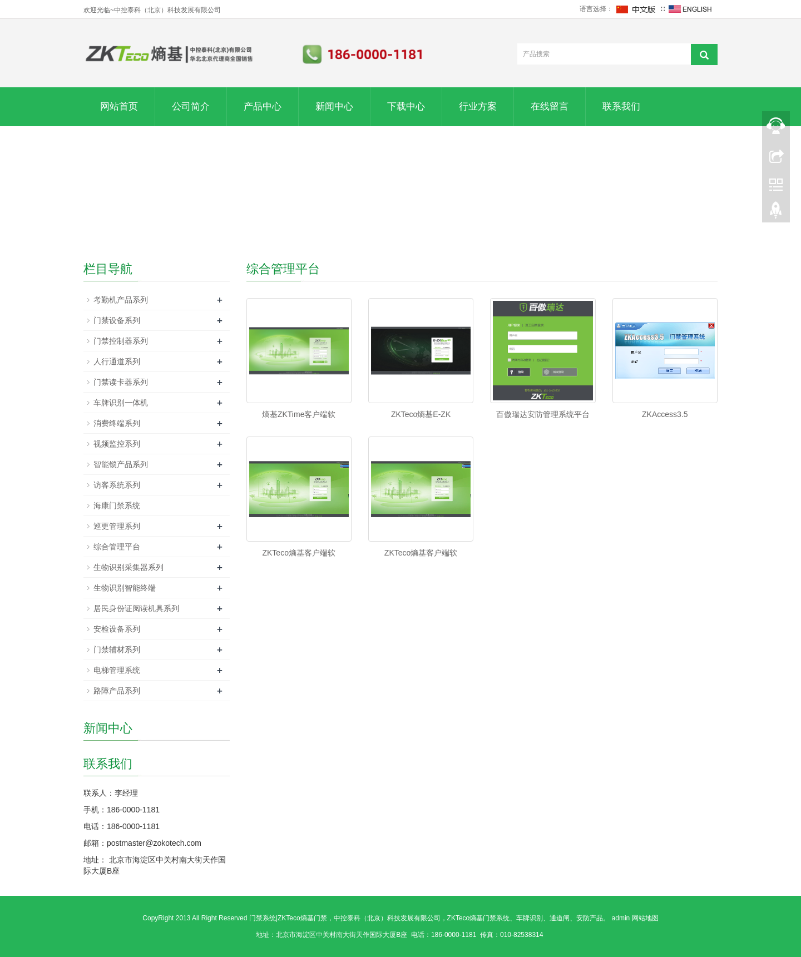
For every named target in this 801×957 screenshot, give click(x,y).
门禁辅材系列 (116, 649)
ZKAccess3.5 (665, 414)
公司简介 (191, 106)
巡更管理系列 (116, 526)
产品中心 (262, 106)
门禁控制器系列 (120, 340)
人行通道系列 (116, 361)
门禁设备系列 (116, 320)
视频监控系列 (116, 443)
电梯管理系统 (116, 670)
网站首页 (119, 106)
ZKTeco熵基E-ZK (421, 414)
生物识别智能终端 (124, 587)
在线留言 (549, 106)
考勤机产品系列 (120, 299)
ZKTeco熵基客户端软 (298, 552)
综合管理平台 (116, 546)
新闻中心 (334, 106)
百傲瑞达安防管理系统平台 (543, 414)
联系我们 (621, 106)
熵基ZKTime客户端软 (298, 414)
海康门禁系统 (116, 505)
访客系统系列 (116, 484)
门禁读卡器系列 (120, 382)
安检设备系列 (116, 628)
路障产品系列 (116, 690)
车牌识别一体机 (120, 402)
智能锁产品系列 (120, 464)
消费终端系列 (116, 423)
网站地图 (645, 918)
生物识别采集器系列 (128, 567)
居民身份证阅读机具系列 (136, 608)
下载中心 (406, 106)
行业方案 (478, 106)
